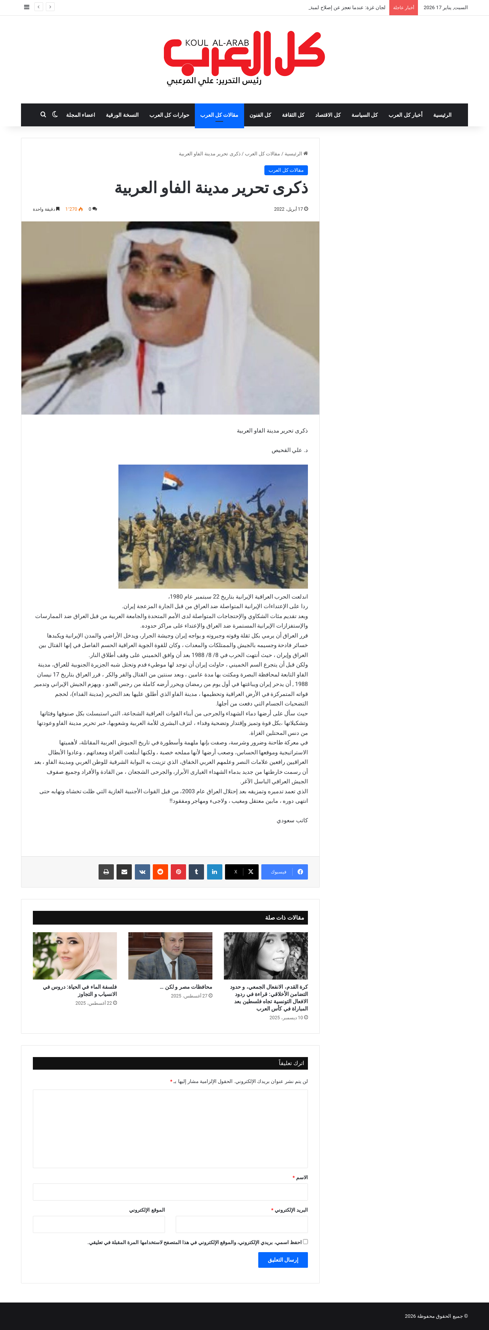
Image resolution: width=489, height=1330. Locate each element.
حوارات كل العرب (169, 115)
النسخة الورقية (122, 115)
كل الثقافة (293, 115)
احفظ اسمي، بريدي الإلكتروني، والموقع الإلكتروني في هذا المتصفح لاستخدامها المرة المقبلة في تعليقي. (194, 1242)
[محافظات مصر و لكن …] (170, 956)
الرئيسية (442, 115)
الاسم (300, 1177)
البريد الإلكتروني (289, 1210)
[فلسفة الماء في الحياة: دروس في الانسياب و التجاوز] (75, 956)
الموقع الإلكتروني (147, 1210)
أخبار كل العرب (406, 115)
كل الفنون (260, 115)
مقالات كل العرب (219, 115)
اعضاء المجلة (80, 115)
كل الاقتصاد (327, 115)
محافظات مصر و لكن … (186, 987)
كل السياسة (364, 115)
